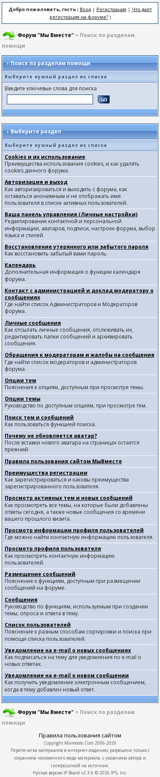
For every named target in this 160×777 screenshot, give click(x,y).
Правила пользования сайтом (80, 735)
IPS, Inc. (119, 773)
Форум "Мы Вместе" (45, 35)
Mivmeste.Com (78, 743)
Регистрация (111, 9)
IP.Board (72, 773)
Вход (85, 9)
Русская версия (47, 773)
